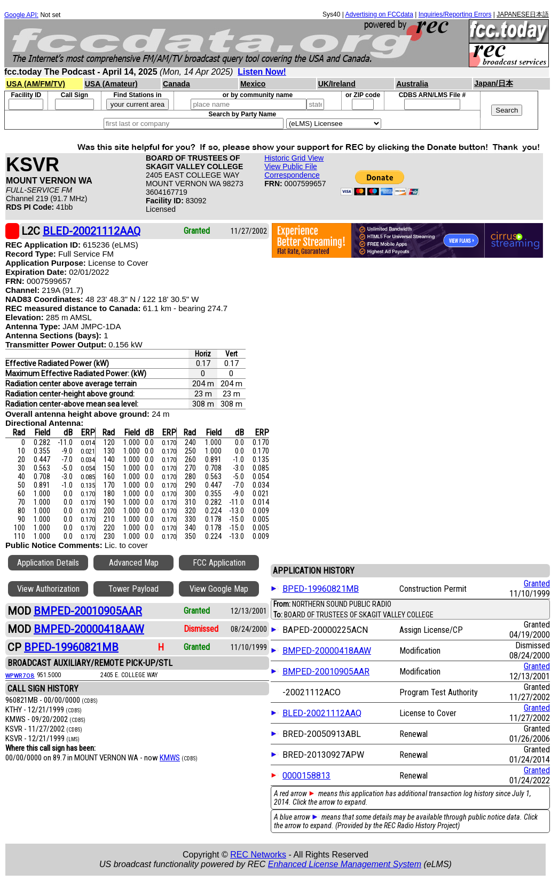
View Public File (290, 166)
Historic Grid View (294, 158)
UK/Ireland (337, 84)
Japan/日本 (493, 83)
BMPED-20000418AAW (326, 651)
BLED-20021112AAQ (321, 713)
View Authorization (48, 589)
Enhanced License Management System (344, 864)
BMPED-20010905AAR (325, 671)
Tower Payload (133, 589)
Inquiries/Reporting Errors (455, 14)
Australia (412, 84)
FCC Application (219, 563)
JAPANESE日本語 (523, 14)
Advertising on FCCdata (379, 14)
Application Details (48, 563)
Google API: (21, 15)
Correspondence (292, 175)
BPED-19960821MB (320, 589)
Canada (176, 84)
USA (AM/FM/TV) (35, 84)
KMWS (170, 758)
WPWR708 (20, 675)
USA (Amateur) (111, 84)
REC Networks (258, 854)
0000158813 (306, 776)
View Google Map (219, 589)
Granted (537, 583)
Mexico (252, 84)
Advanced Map (134, 563)
